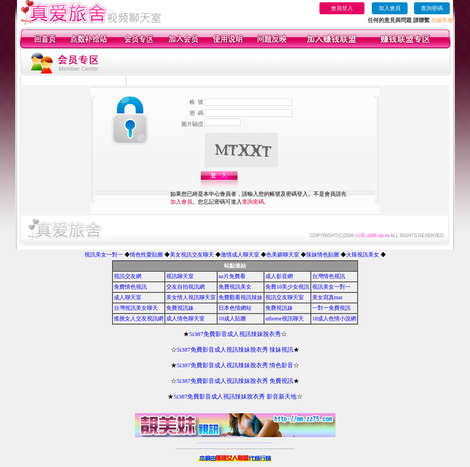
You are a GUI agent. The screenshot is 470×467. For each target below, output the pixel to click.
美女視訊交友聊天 (192, 254)
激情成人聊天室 (240, 254)
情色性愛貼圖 (146, 254)
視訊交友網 (127, 276)
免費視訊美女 (235, 287)
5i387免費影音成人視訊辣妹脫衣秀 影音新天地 (235, 396)
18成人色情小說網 (334, 318)
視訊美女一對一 (103, 254)
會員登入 (342, 8)
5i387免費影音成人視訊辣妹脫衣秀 (234, 333)
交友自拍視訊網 (185, 287)
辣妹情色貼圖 (322, 254)
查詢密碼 (432, 8)
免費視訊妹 (180, 308)
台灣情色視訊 (328, 276)
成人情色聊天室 (185, 318)
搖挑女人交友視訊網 (138, 318)
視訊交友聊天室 (284, 297)
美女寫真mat (327, 297)
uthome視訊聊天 (284, 318)
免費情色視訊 (130, 287)
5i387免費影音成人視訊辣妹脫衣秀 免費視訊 (235, 380)
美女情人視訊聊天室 (191, 297)
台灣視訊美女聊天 (136, 308)
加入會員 (390, 8)
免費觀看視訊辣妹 (240, 297)
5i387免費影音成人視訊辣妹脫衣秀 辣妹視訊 (235, 349)
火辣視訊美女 (362, 254)
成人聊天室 (127, 297)
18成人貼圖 (232, 318)
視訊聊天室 (180, 276)
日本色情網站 (235, 308)
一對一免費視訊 (331, 308)
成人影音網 (279, 276)
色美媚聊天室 (282, 254)
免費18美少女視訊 (287, 287)
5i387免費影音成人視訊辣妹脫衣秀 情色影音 (235, 365)
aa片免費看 (232, 276)
